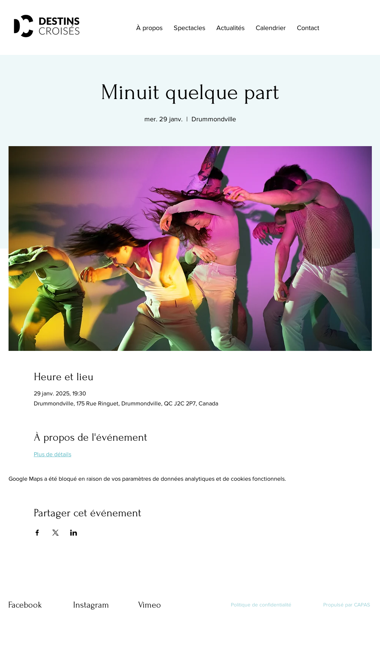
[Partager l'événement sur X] (55, 533)
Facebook (25, 605)
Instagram (91, 605)
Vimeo (149, 605)
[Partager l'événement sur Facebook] (37, 533)
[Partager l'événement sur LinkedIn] (73, 533)
